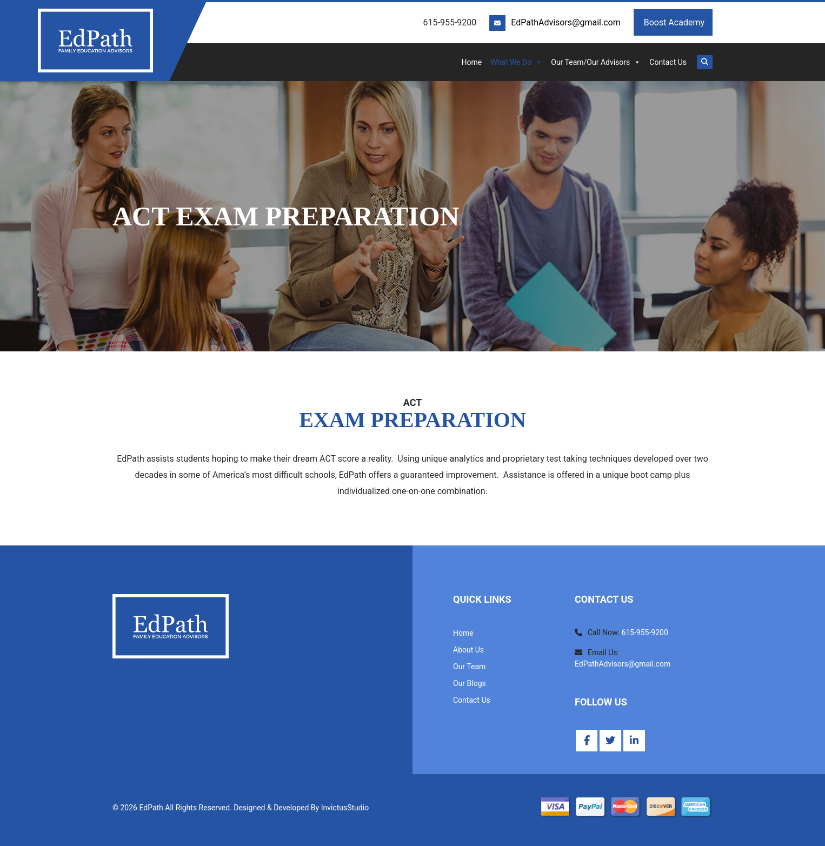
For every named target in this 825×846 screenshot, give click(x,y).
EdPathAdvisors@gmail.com (566, 22)
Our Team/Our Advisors (596, 62)
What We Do (516, 62)
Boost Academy (673, 22)
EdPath (151, 807)
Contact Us (668, 62)
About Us (468, 649)
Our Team (469, 666)
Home (471, 62)
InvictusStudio (345, 807)
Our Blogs (469, 683)
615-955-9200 (644, 632)
